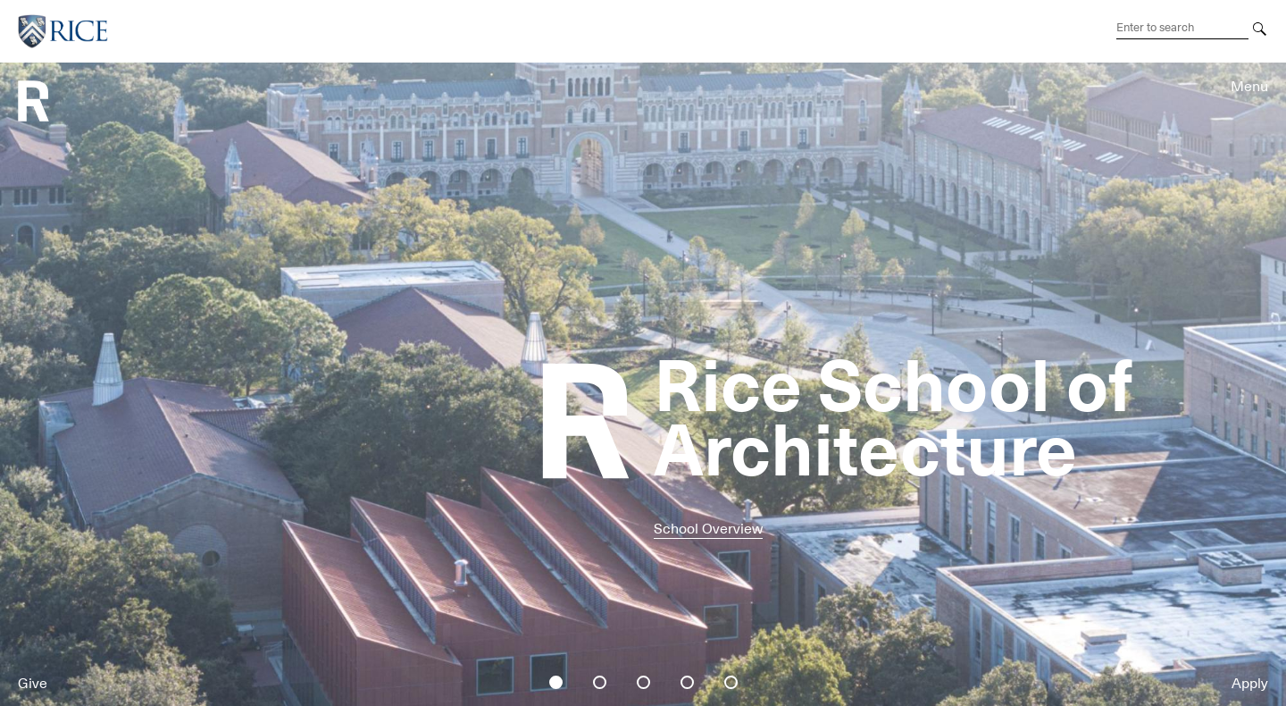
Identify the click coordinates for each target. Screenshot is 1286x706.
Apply (1250, 684)
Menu (1249, 87)
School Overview (708, 529)
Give (32, 684)
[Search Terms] (1182, 27)
